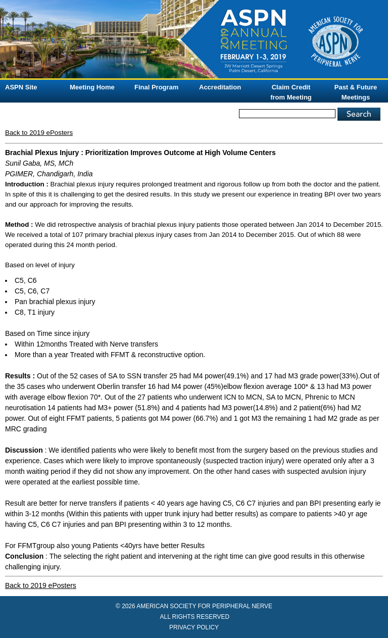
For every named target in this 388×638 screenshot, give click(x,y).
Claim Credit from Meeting (291, 92)
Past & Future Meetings (355, 92)
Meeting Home (92, 87)
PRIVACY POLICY (194, 627)
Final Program (156, 87)
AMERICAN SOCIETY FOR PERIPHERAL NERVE (204, 606)
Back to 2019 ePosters (39, 132)
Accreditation (220, 87)
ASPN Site (21, 87)
